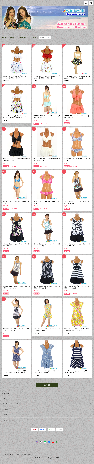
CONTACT (32, 37)
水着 (3, 398)
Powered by (47, 460)
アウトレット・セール (8, 420)
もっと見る (47, 385)
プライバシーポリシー (9, 454)
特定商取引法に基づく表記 (24, 454)
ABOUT (12, 37)
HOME (4, 37)
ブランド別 (5, 409)
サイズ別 (4, 415)
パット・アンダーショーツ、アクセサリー (13, 404)
